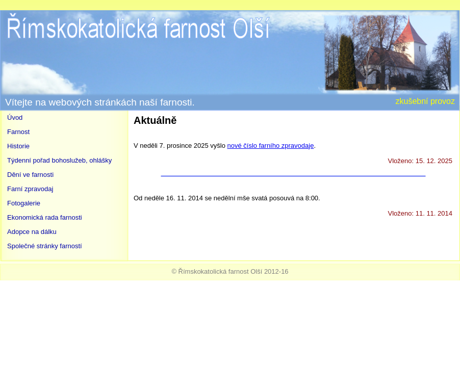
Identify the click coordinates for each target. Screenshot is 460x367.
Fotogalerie (23, 203)
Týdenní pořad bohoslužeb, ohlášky (59, 160)
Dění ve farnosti (30, 174)
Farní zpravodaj (30, 189)
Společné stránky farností (44, 246)
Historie (18, 146)
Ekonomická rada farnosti (44, 217)
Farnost (18, 132)
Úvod (14, 117)
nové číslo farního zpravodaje (270, 145)
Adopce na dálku (32, 231)
